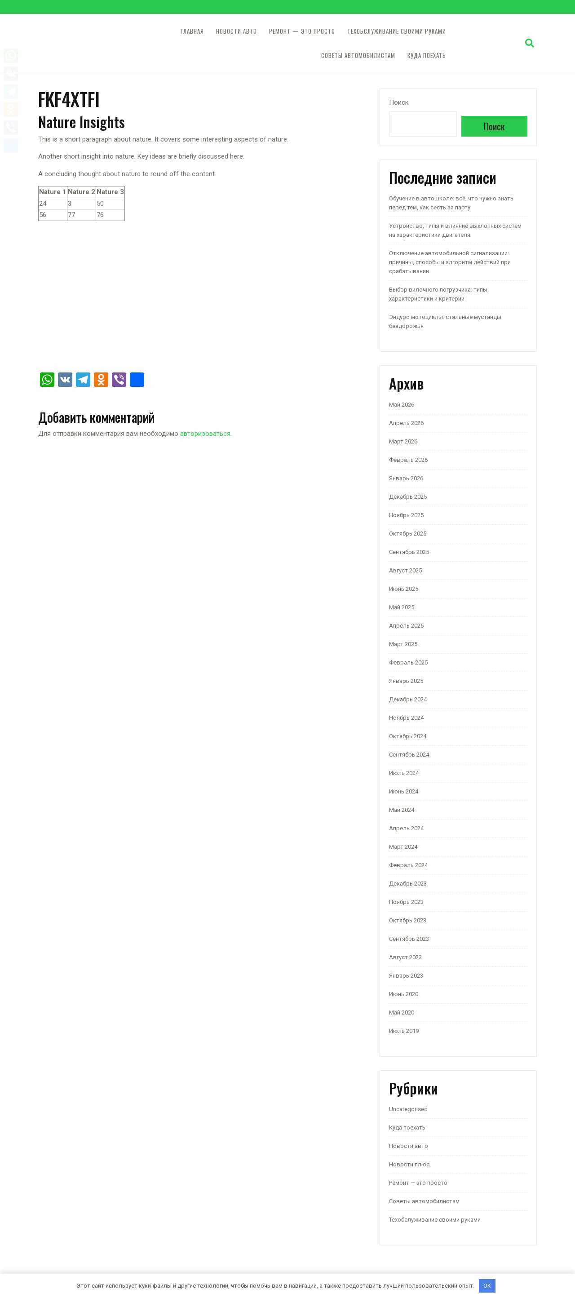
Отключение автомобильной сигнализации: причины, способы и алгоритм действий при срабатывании (450, 262)
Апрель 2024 (406, 828)
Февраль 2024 (408, 865)
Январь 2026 (406, 478)
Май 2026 (401, 404)
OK (487, 1285)
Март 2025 (403, 644)
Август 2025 (405, 570)
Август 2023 (405, 957)
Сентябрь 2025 (409, 552)
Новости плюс (409, 1164)
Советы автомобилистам (358, 55)
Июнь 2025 (403, 588)
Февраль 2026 (408, 459)
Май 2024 (401, 809)
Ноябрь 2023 (406, 902)
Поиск (399, 102)
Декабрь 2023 (408, 883)
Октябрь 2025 (407, 533)
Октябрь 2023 (407, 920)
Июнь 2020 (403, 994)
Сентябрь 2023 (409, 938)
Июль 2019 (404, 1031)
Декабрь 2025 (408, 496)
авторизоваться (205, 434)
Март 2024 (403, 846)
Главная (192, 31)
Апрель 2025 (406, 625)
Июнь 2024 (403, 791)
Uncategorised (408, 1109)
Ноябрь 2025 (406, 515)
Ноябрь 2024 (406, 717)
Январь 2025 (406, 681)
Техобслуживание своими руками (396, 31)
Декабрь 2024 (408, 699)
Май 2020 (401, 1012)
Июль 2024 (404, 773)
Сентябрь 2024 (409, 754)
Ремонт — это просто (302, 31)
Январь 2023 (406, 975)
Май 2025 (401, 607)
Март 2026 (403, 441)
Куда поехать (426, 55)
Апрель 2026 (406, 423)
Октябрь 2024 (407, 736)
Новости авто (236, 31)
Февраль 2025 (408, 662)
